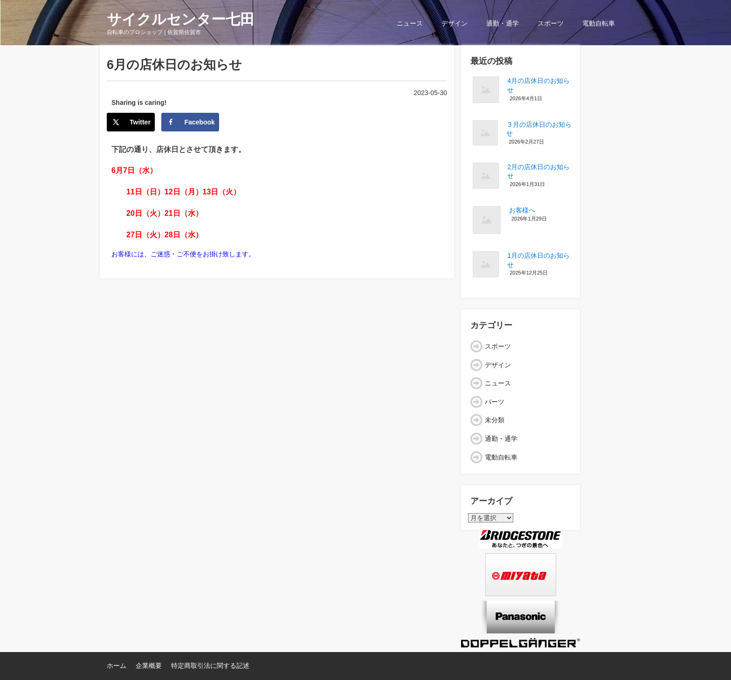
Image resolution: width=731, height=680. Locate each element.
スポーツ (551, 23)
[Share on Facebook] (190, 122)
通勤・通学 (502, 23)
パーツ (494, 401)
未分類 (494, 420)
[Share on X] (131, 122)
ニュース (410, 23)
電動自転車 (598, 23)
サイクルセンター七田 (181, 19)
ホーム (116, 665)
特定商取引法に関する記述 (210, 665)
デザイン (454, 23)
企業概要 (149, 665)
